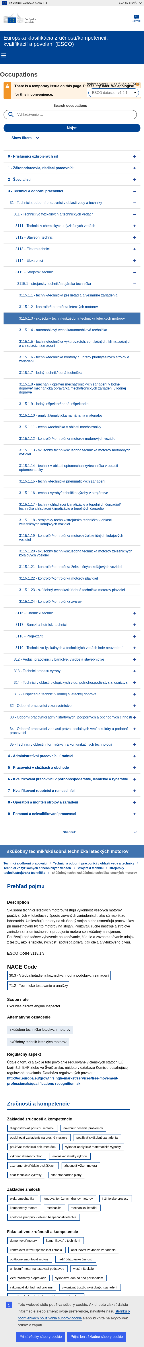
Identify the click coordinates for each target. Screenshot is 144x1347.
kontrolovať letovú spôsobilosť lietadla (36, 1250)
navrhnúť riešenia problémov (83, 1128)
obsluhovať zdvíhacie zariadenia (93, 1250)
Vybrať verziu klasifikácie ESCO (113, 84)
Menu (4, 55)
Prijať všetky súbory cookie (40, 1337)
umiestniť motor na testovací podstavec (37, 1268)
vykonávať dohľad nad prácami (31, 1287)
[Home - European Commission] (25, 18)
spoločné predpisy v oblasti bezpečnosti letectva (43, 1217)
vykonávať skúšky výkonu (69, 1156)
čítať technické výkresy (25, 1175)
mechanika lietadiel (84, 1208)
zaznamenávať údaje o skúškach (32, 1165)
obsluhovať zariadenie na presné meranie (38, 1137)
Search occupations (70, 106)
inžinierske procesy (115, 1198)
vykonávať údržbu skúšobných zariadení (89, 1287)
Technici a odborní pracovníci (25, 863)
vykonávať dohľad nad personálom (79, 1278)
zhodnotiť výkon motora (80, 1165)
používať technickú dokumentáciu (33, 1147)
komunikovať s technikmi (63, 1240)
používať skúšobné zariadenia (97, 1137)
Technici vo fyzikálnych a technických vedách (37, 868)
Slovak (136, 18)
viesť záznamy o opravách (28, 1278)
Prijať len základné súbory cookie (97, 1337)
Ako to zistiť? (130, 3)
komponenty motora (23, 1208)
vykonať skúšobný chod (26, 1156)
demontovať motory (23, 1240)
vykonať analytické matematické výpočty (93, 1147)
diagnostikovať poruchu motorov (32, 1128)
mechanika (54, 1208)
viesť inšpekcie (83, 1268)
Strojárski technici (90, 868)
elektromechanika (22, 1198)
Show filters (22, 138)
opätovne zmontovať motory (29, 1259)
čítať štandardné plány (66, 1175)
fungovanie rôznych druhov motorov (68, 1198)
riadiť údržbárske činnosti (75, 1259)
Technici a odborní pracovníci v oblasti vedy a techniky (93, 863)
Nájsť (72, 128)
